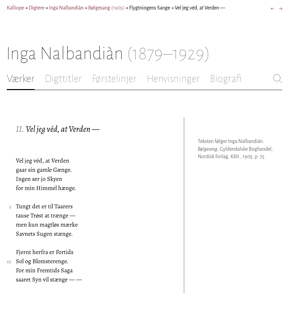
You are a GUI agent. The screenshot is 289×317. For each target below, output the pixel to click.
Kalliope (15, 7)
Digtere (36, 7)
